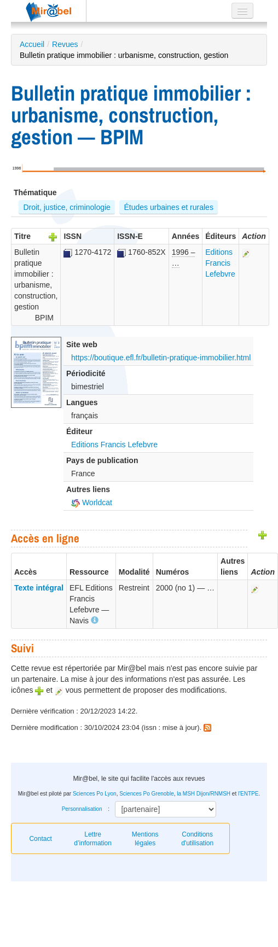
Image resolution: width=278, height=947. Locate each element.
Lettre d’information (93, 839)
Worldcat (91, 502)
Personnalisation (82, 809)
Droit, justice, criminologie (67, 207)
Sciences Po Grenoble (146, 794)
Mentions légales (145, 839)
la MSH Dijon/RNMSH (203, 794)
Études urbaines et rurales (168, 207)
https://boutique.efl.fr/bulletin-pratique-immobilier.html (161, 357)
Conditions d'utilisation (197, 839)
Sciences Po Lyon (95, 794)
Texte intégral (38, 587)
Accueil (32, 44)
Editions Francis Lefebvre (220, 263)
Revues (65, 44)
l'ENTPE (248, 794)
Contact (40, 839)
